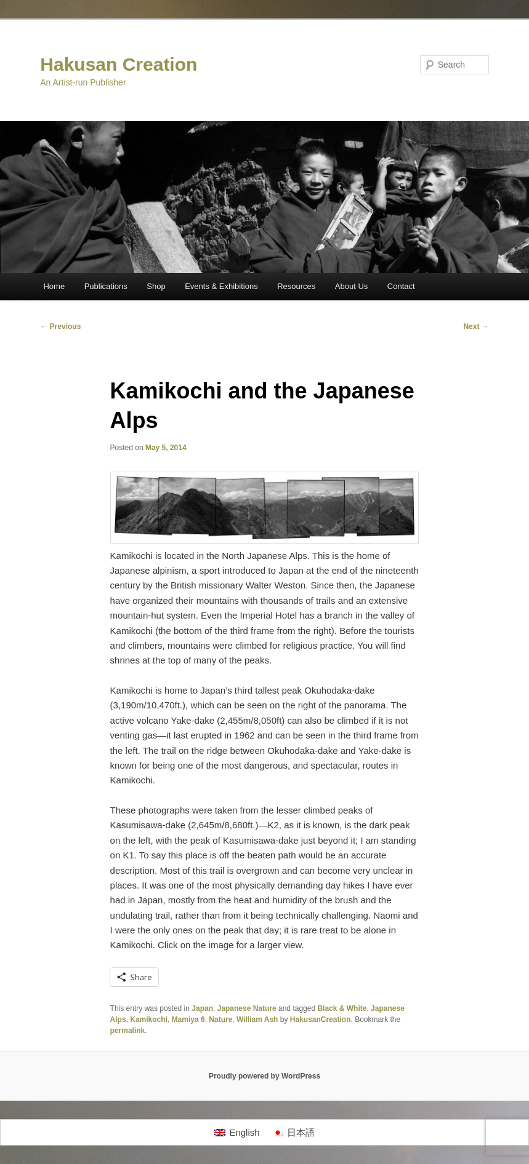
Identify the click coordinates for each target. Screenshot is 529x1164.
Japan (202, 1008)
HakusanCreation (320, 1019)
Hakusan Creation (118, 64)
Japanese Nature (247, 1008)
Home (54, 286)
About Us (351, 286)
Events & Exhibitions (221, 286)
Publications (105, 286)
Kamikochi (149, 1019)
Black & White (341, 1008)
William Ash (257, 1019)
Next (475, 326)
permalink (127, 1030)
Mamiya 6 (188, 1019)
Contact (401, 286)
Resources (296, 286)
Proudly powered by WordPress (264, 1076)
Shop (156, 286)
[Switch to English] (236, 1132)
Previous (60, 326)
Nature (220, 1019)
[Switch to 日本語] (293, 1132)
